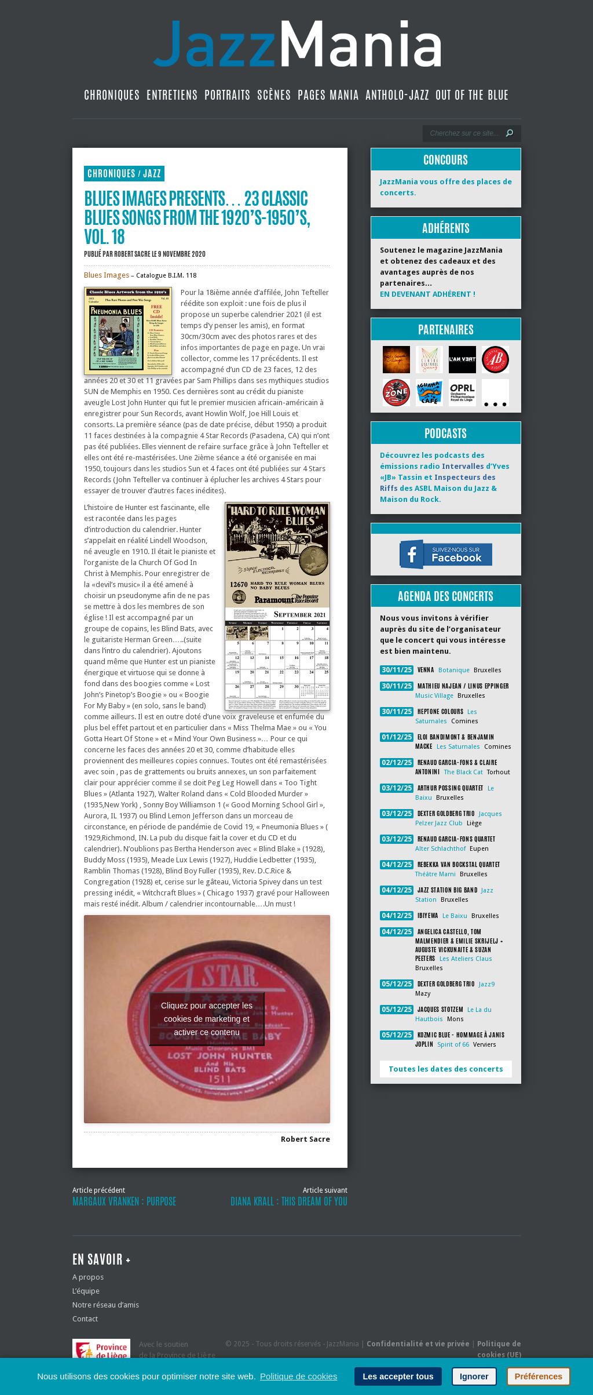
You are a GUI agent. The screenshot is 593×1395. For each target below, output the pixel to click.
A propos (88, 1277)
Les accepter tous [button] (398, 1376)
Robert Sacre (132, 254)
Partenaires (446, 329)
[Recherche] (464, 133)
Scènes (274, 94)
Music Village (434, 696)
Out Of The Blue (472, 94)
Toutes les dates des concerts (446, 1069)
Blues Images (106, 275)
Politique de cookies (298, 1376)
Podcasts (445, 433)
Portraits (227, 94)
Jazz (152, 173)
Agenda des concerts (445, 596)
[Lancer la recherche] (510, 133)
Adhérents (446, 228)
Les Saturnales (458, 747)
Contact (85, 1318)
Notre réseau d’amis (105, 1305)
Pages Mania (328, 94)
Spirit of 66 (453, 1044)
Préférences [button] (538, 1376)
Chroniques (112, 94)
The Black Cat (463, 772)
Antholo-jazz (397, 94)
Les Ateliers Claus (466, 959)
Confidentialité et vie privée (418, 1344)
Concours (445, 159)
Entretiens (172, 94)
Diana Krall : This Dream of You (288, 1201)
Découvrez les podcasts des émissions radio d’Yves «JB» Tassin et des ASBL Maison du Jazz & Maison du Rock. (445, 477)
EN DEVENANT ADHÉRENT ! (427, 294)
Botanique (454, 670)
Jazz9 (487, 984)
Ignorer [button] (474, 1376)
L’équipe (86, 1291)
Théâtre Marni (435, 874)
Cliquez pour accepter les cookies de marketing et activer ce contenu (206, 1019)
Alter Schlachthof (440, 849)
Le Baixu (454, 916)
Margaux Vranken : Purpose (124, 1201)
